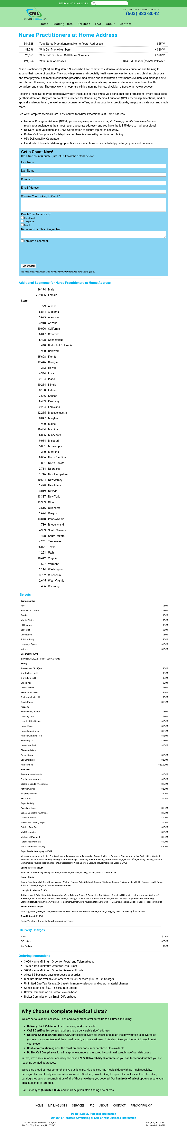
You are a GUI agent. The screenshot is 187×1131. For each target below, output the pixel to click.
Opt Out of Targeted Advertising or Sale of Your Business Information (93, 1118)
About (110, 24)
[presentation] (51, 253)
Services (84, 24)
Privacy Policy (141, 1106)
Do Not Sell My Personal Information (93, 1114)
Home (44, 24)
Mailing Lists (63, 24)
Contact (125, 24)
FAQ (98, 24)
